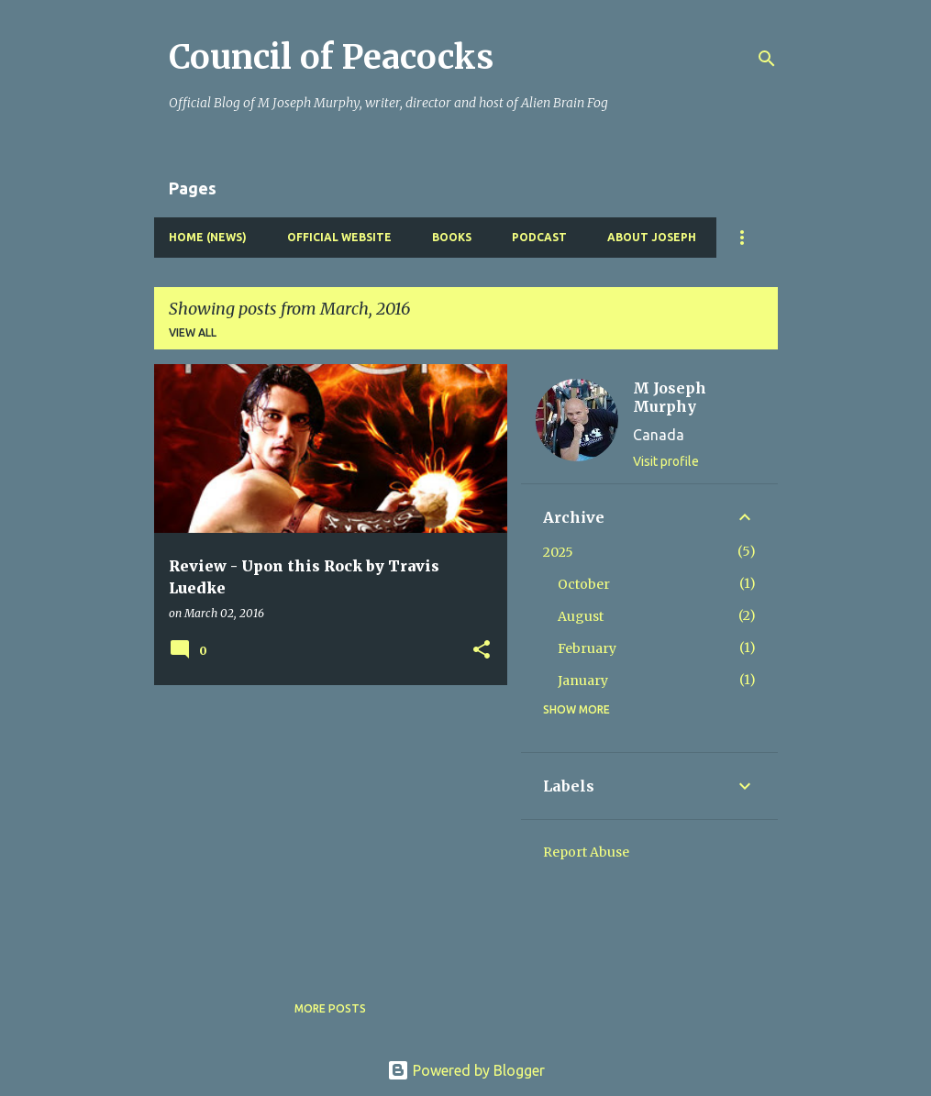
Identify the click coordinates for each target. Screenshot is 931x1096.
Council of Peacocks (331, 57)
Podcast (539, 237)
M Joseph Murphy (669, 397)
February (587, 648)
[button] (482, 650)
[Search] (767, 59)
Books (451, 237)
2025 (558, 552)
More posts (330, 1008)
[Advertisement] (323, 827)
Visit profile (666, 461)
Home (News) (208, 237)
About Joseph (651, 237)
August (581, 616)
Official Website (339, 237)
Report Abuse (586, 852)
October (584, 584)
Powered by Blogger (466, 1070)
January (583, 680)
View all (192, 332)
